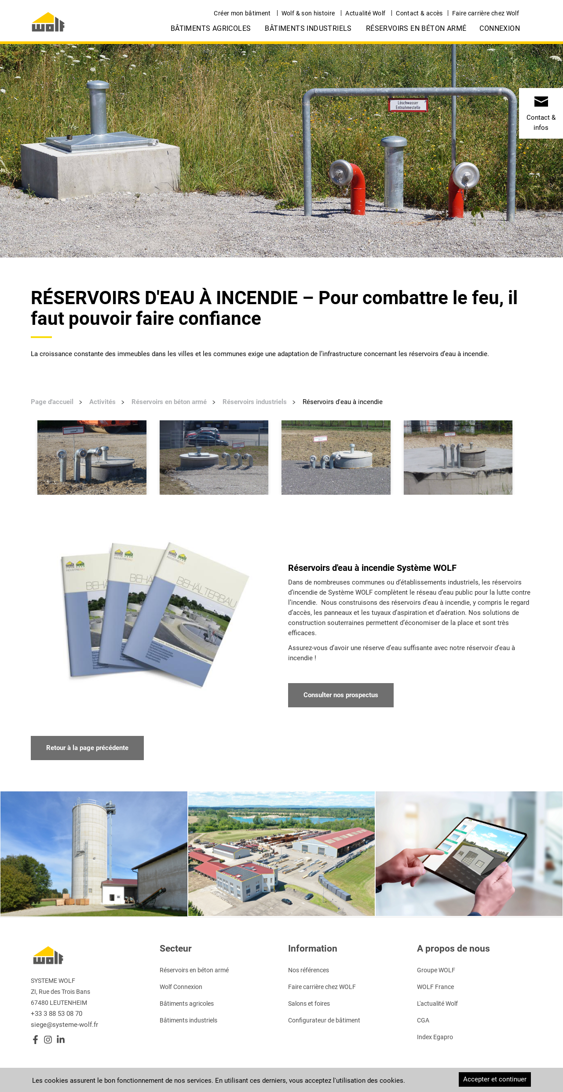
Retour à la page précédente (87, 748)
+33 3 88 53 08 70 (56, 1014)
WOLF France (435, 986)
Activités (102, 402)
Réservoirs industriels (255, 402)
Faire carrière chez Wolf (485, 13)
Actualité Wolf (365, 13)
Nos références (308, 970)
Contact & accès (419, 13)
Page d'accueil (52, 402)
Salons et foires (309, 1003)
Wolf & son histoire (308, 13)
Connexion (499, 28)
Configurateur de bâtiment (324, 1020)
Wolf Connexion (181, 986)
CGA (423, 1020)
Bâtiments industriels (308, 28)
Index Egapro (435, 1037)
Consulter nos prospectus (340, 695)
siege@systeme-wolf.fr (64, 1025)
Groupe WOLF (436, 970)
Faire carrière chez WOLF (322, 986)
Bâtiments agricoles (211, 28)
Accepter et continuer (494, 1079)
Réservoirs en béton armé (416, 28)
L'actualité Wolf (437, 1003)
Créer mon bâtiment (242, 13)
